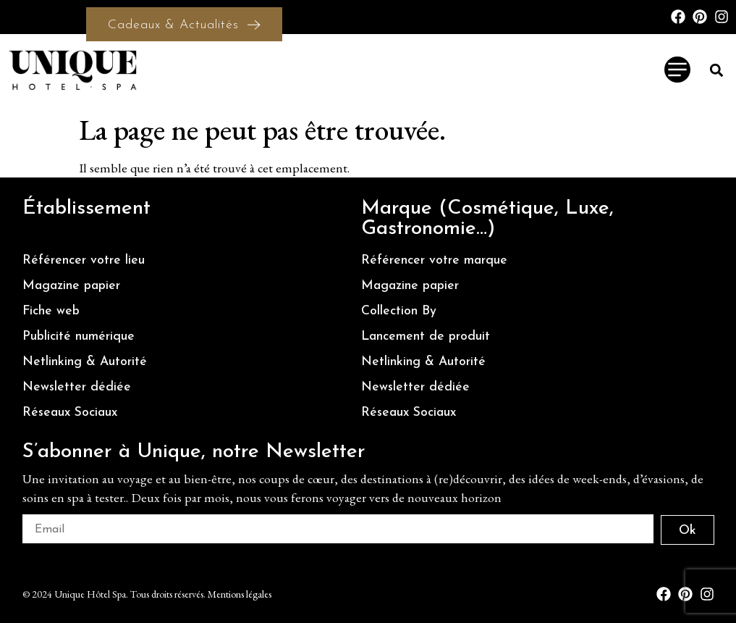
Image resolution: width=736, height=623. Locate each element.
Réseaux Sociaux (69, 412)
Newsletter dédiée (76, 387)
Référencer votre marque (434, 260)
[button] (717, 70)
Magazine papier (71, 286)
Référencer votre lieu (83, 260)
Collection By (398, 311)
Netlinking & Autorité (84, 362)
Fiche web (51, 311)
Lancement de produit (425, 336)
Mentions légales (239, 594)
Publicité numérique (78, 336)
